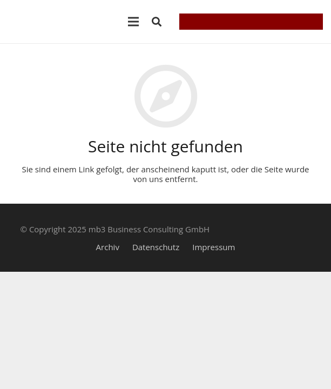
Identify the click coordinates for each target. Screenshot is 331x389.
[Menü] (133, 21)
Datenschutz (155, 247)
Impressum (213, 247)
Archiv (107, 247)
